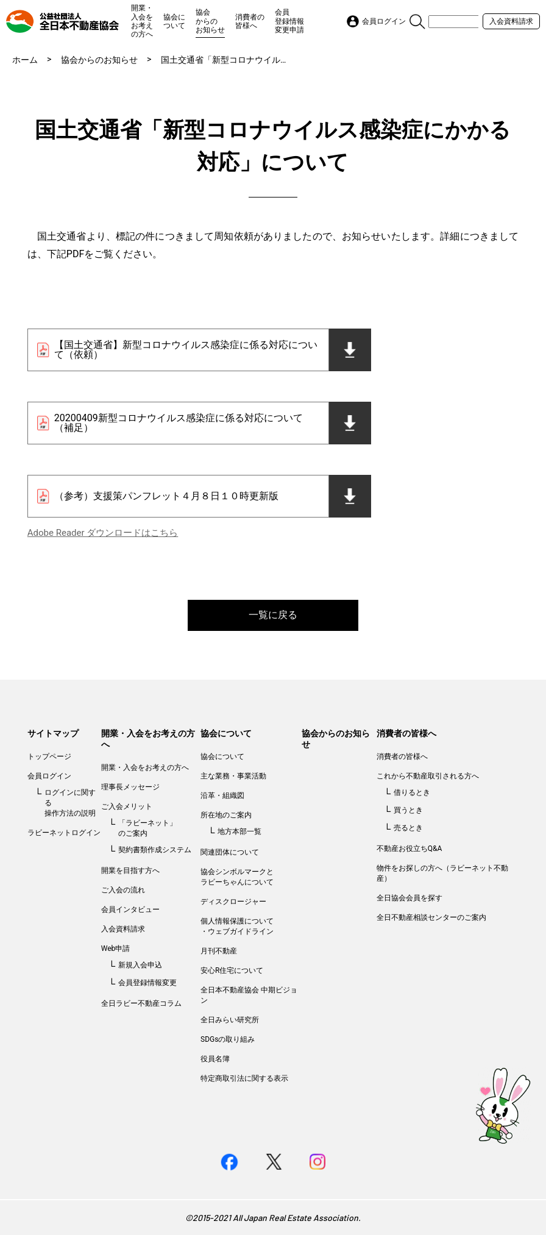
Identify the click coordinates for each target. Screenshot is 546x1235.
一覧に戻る (273, 615)
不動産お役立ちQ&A (409, 848)
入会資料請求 (511, 21)
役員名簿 (215, 1059)
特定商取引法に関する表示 (244, 1078)
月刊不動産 (218, 951)
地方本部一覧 (239, 831)
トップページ (49, 756)
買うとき (408, 810)
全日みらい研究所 (229, 1020)
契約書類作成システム (154, 849)
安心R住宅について (231, 970)
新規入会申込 (140, 965)
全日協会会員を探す (409, 898)
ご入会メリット (126, 806)
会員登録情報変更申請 (289, 21)
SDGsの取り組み (227, 1039)
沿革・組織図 (222, 795)
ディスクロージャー (233, 901)
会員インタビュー (130, 909)
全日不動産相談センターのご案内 (431, 917)
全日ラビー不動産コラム (141, 1003)
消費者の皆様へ (249, 21)
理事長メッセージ (130, 787)
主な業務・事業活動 (233, 776)
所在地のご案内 (226, 815)
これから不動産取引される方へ (428, 776)
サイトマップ (53, 733)
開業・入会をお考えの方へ (142, 21)
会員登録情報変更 (147, 982)
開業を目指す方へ (130, 870)
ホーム (25, 60)
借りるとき (412, 792)
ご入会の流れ (123, 890)
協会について (174, 21)
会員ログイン (49, 776)
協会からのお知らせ (210, 21)
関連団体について (229, 852)
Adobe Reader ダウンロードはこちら (102, 532)
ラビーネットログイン (64, 832)
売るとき (408, 828)
